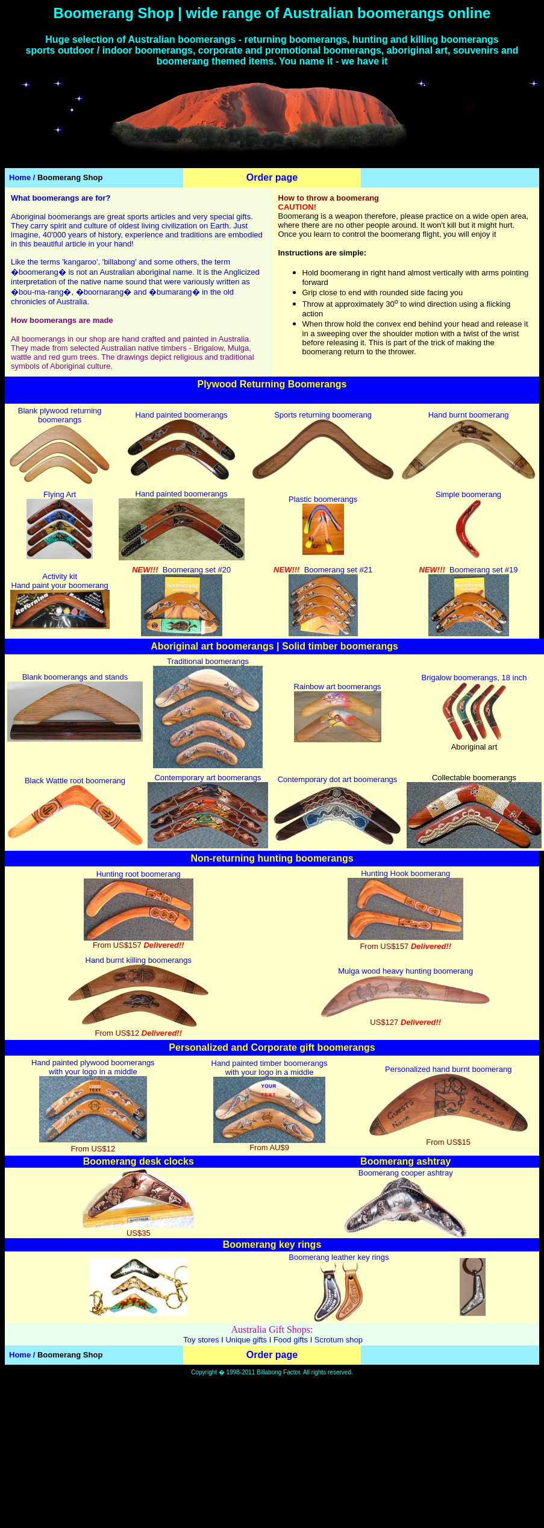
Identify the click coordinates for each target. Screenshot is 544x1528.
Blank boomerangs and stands (75, 676)
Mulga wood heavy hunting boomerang (405, 970)
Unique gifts (246, 1339)
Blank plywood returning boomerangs (60, 415)
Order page (272, 177)
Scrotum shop (338, 1339)
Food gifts (291, 1339)
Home (20, 177)
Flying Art (59, 494)
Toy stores (201, 1339)
